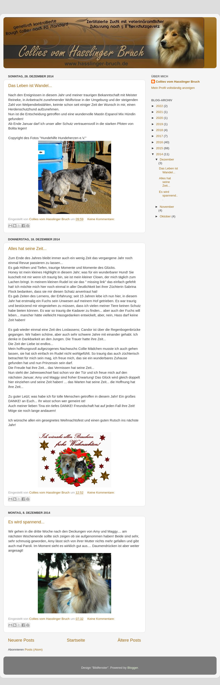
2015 (160, 148)
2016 (160, 142)
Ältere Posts (129, 640)
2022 (160, 106)
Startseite (76, 640)
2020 (160, 118)
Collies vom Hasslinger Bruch (178, 81)
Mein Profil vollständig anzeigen (173, 88)
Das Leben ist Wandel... (30, 85)
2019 (160, 124)
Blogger (132, 667)
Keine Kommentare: (101, 219)
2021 (160, 112)
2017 (160, 136)
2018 (160, 130)
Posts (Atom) (34, 649)
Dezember (167, 159)
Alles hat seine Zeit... (27, 248)
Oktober (166, 216)
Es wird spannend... (26, 522)
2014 (160, 154)
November (167, 206)
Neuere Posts (21, 640)
